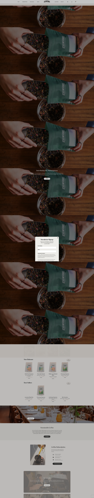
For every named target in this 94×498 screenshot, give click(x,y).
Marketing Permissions (41, 253)
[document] (47, 249)
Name (39, 249)
